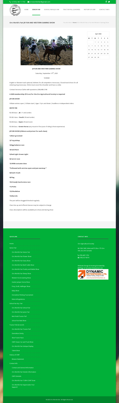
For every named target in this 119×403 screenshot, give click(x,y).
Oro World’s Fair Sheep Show (21, 274)
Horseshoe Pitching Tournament (22, 295)
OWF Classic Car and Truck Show (22, 342)
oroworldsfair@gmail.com (40, 2)
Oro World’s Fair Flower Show (21, 256)
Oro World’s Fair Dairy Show (21, 261)
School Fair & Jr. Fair (51, 10)
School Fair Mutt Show (19, 321)
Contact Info (104, 10)
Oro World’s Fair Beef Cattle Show (23, 265)
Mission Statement (18, 359)
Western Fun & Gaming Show (21, 278)
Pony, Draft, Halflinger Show (21, 286)
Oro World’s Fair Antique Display (22, 346)
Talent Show (16, 351)
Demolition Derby (18, 333)
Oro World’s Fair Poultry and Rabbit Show (25, 269)
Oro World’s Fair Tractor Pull (21, 329)
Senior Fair (36, 10)
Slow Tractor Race (18, 338)
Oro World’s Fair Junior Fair (21, 312)
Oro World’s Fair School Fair (21, 308)
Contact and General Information (23, 368)
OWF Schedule (16, 376)
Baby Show (15, 291)
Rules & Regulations (18, 299)
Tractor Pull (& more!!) (71, 10)
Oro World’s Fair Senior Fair (21, 252)
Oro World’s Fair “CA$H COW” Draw (23, 380)
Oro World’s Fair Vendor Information (24, 372)
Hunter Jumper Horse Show (21, 282)
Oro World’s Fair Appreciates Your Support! (23, 386)
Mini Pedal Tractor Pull (19, 316)
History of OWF (89, 10)
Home (26, 10)
